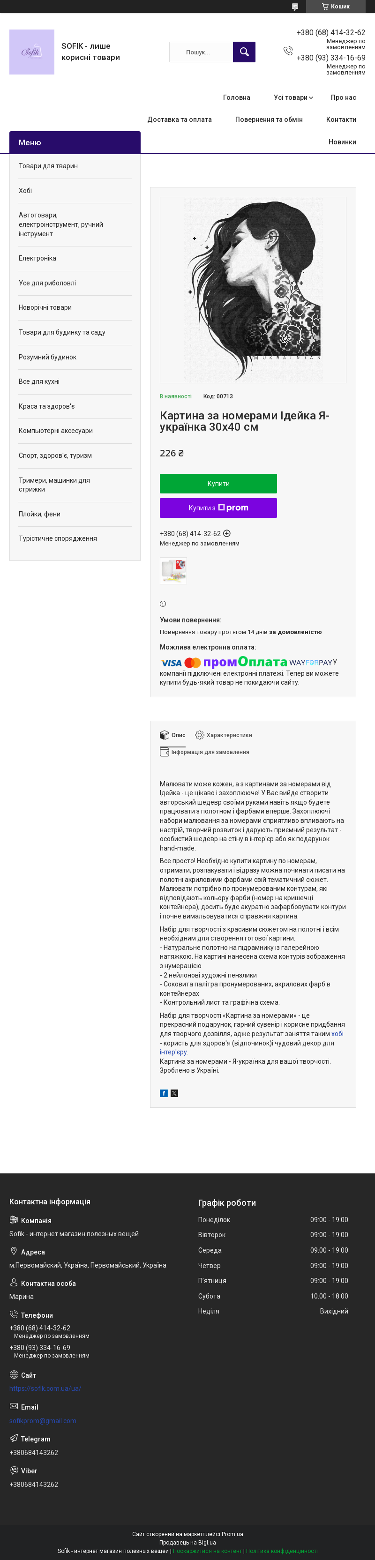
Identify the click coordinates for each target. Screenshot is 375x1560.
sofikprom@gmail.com (42, 1421)
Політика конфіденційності (282, 1551)
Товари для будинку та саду (62, 332)
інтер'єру (173, 1052)
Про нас (343, 97)
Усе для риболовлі (47, 283)
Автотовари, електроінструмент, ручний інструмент (61, 224)
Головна (236, 97)
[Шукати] (244, 52)
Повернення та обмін (269, 119)
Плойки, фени (39, 514)
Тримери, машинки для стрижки (54, 485)
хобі (337, 1034)
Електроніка (37, 258)
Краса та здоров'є (47, 406)
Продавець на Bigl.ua (187, 1542)
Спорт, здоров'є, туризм (55, 455)
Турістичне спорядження (58, 538)
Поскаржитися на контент (207, 1551)
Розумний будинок (47, 357)
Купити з (218, 508)
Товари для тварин (48, 166)
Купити (219, 483)
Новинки (342, 142)
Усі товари (291, 97)
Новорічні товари (45, 307)
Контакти (341, 119)
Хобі (25, 190)
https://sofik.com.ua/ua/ (45, 1388)
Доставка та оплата (179, 119)
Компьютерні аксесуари (56, 430)
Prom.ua (232, 1534)
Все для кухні (39, 381)
